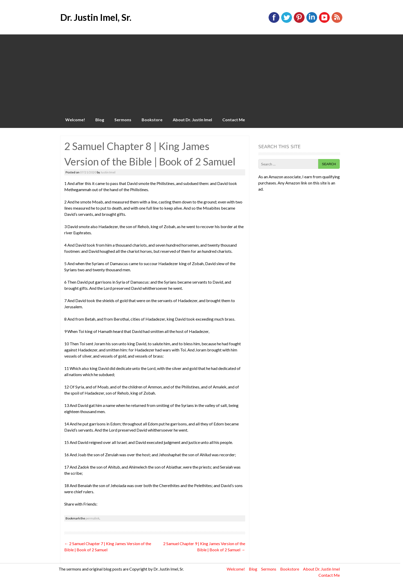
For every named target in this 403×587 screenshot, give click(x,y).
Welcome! (75, 119)
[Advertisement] (201, 73)
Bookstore (152, 119)
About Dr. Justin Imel (192, 119)
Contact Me (233, 119)
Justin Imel (107, 172)
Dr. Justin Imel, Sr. (95, 17)
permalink (92, 518)
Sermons (122, 119)
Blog (99, 119)
